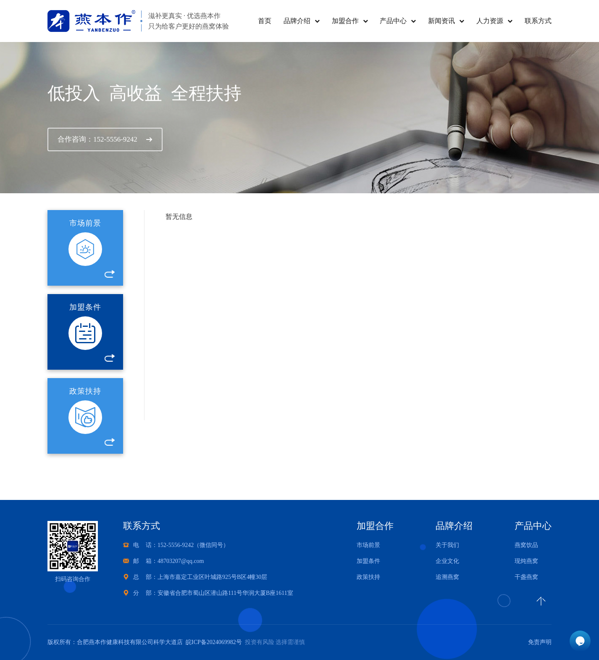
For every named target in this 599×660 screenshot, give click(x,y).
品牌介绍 (297, 20)
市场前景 (368, 545)
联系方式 (538, 20)
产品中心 (393, 20)
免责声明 (540, 642)
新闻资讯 (441, 20)
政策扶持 (368, 577)
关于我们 (447, 545)
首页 (264, 20)
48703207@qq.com (181, 561)
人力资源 (489, 20)
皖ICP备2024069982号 (212, 642)
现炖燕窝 (526, 561)
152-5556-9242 (176, 545)
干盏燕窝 (526, 577)
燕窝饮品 (526, 545)
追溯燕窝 (447, 577)
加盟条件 (368, 561)
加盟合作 (345, 20)
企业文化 (447, 561)
